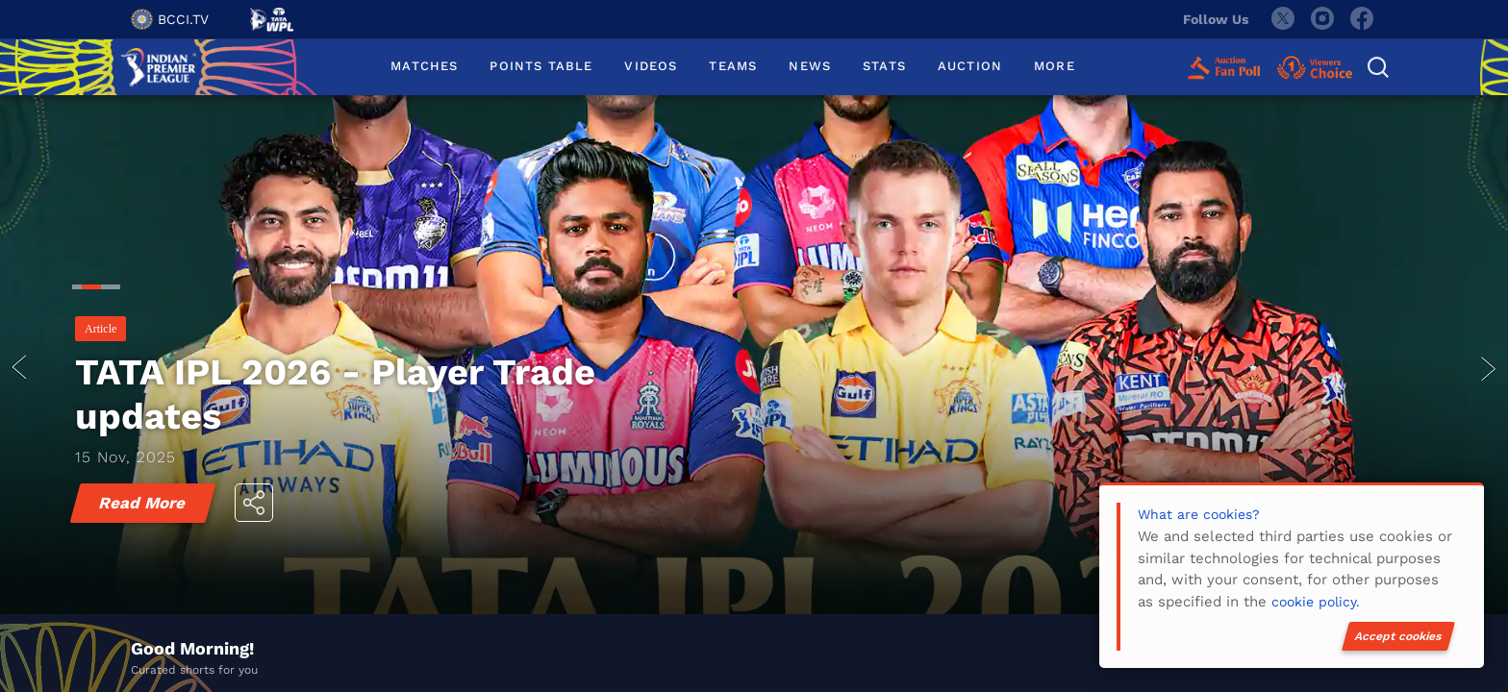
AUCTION (970, 66)
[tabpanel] (754, 369)
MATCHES (424, 66)
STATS (884, 66)
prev (19, 369)
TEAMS (733, 66)
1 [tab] (77, 289)
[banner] (754, 369)
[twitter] (1282, 19)
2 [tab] (86, 289)
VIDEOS (650, 66)
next (1489, 369)
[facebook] (1362, 19)
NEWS (810, 66)
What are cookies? (1199, 514)
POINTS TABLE (541, 66)
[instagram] (1322, 19)
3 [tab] (106, 289)
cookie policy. (1315, 601)
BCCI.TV (170, 19)
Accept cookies (1398, 636)
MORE (1054, 66)
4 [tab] (115, 289)
